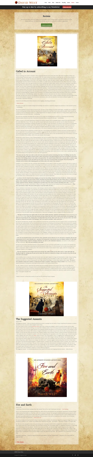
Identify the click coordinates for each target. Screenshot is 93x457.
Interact (68, 2)
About (49, 2)
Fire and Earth (24, 404)
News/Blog (64, 2)
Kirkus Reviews (20, 103)
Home (46, 2)
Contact (77, 2)
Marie (35, 335)
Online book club (37, 417)
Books (53, 2)
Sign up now (67, 7)
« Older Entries (20, 442)
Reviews (72, 2)
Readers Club (58, 2)
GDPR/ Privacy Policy (18, 452)
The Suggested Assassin (29, 319)
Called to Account (25, 71)
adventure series (35, 326)
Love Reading (65, 409)
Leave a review (46, 25)
